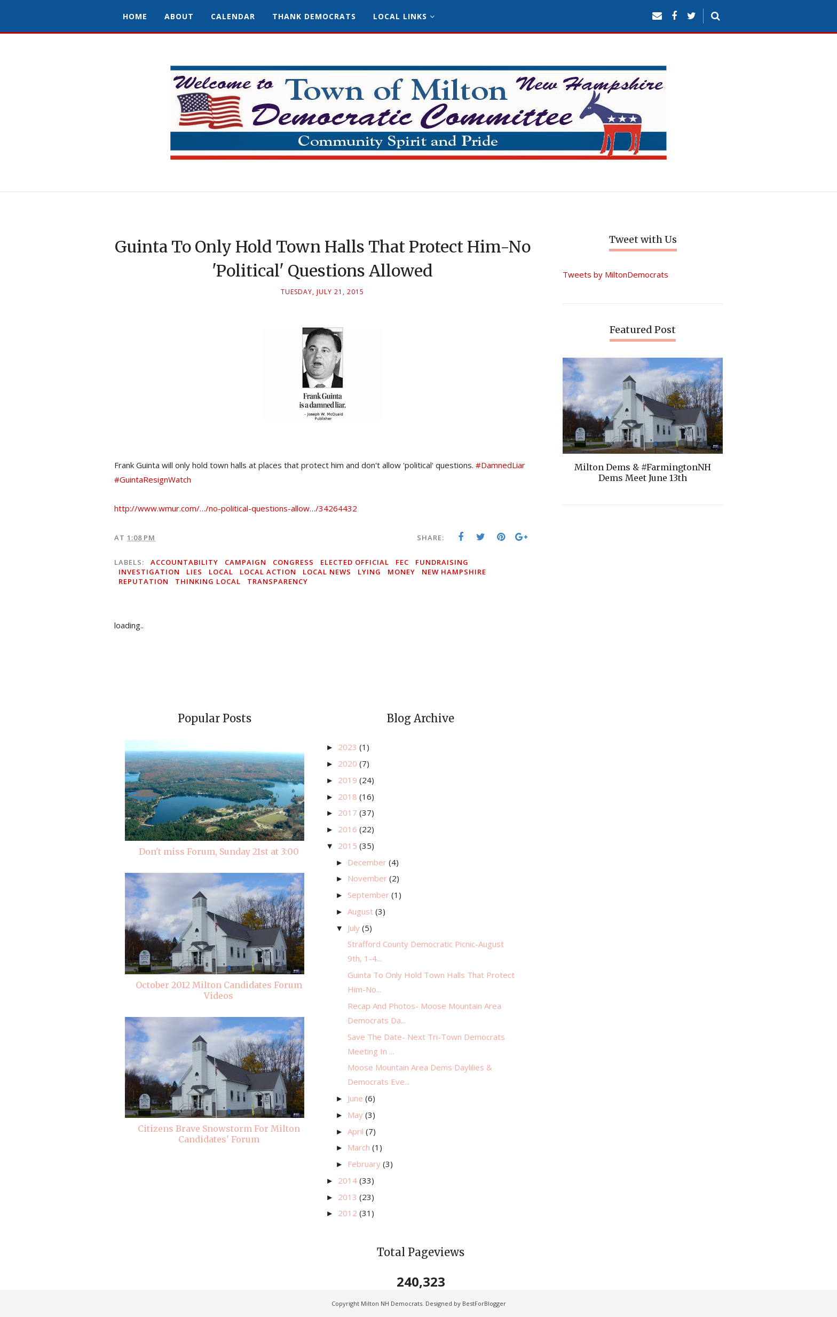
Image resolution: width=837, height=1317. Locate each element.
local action (268, 572)
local (221, 572)
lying (369, 572)
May (356, 1114)
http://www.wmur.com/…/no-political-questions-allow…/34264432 (235, 508)
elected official (354, 562)
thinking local (208, 581)
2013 (348, 1197)
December (368, 862)
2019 (348, 780)
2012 (348, 1213)
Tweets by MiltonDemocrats (615, 274)
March (360, 1147)
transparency (277, 581)
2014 (348, 1180)
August (361, 911)
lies (194, 572)
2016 (348, 829)
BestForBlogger (484, 1303)
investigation (149, 572)
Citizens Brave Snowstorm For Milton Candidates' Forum (219, 1134)
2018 (348, 796)
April (357, 1131)
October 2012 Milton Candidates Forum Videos (219, 990)
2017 (348, 812)
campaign (245, 562)
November (368, 878)
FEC (402, 562)
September (369, 894)
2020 (348, 763)
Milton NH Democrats (391, 1303)
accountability (184, 562)
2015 (348, 845)
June (356, 1098)
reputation (144, 581)
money (401, 572)
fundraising (442, 562)
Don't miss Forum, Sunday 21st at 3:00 (219, 851)
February (365, 1163)
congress (293, 562)
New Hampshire (454, 572)
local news (327, 572)
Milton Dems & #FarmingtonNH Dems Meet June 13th (642, 472)
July (355, 927)
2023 (348, 747)
